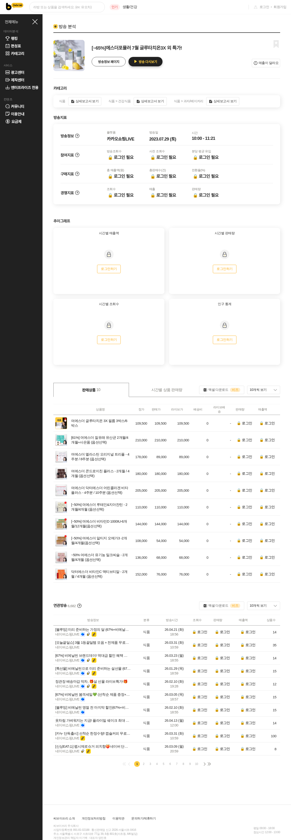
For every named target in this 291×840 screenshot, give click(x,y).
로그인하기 (109, 269)
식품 (146, 632)
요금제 (13, 121)
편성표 (13, 45)
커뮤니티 (14, 106)
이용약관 (118, 818)
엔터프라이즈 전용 (21, 87)
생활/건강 (130, 7)
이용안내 (14, 113)
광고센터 (14, 72)
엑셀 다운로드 (221, 390)
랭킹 (11, 38)
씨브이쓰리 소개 (64, 818)
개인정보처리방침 (93, 818)
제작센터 (14, 79)
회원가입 (280, 7)
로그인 (264, 7)
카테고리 (14, 53)
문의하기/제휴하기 (143, 818)
